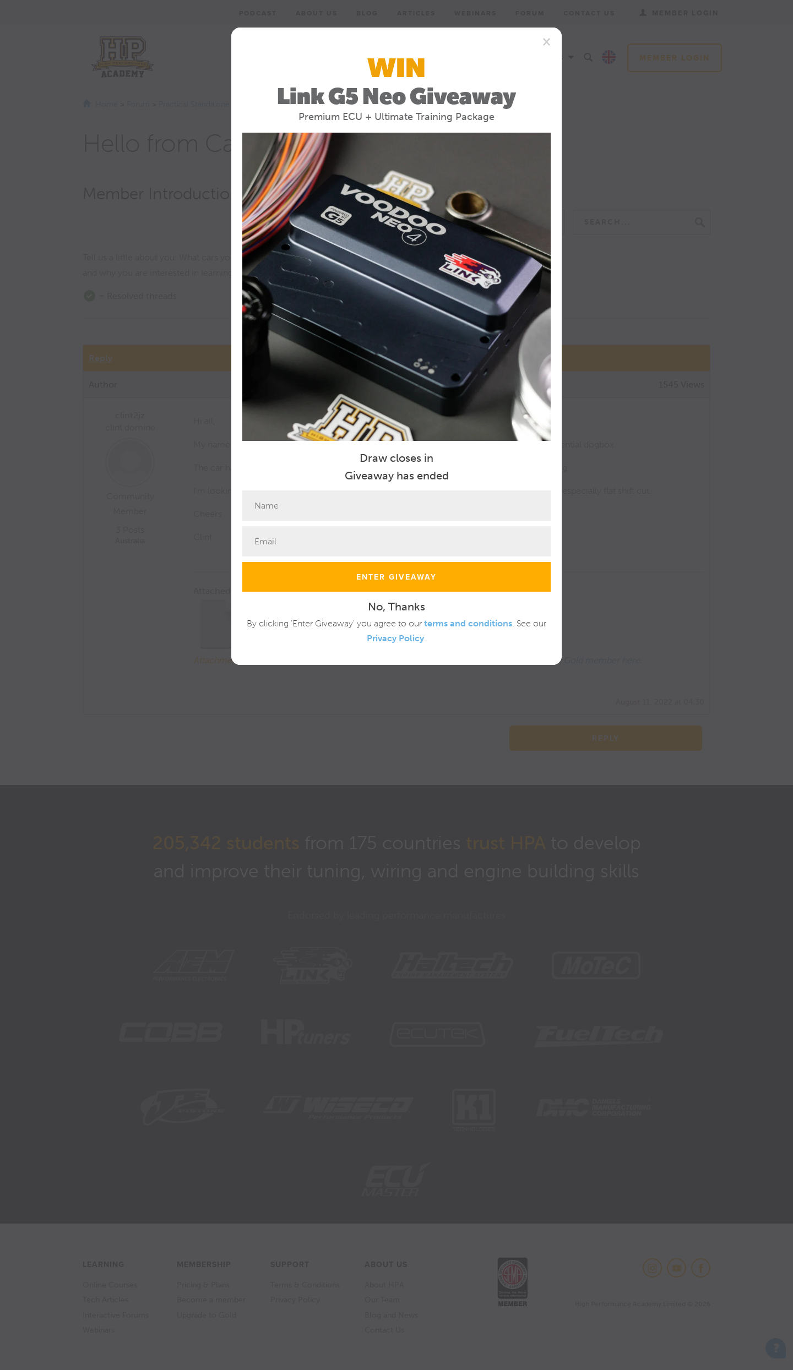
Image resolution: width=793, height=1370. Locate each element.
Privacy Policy (395, 638)
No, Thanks (396, 606)
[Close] (546, 41)
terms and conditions (468, 623)
